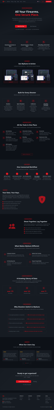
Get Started (49, 1)
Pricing (12, 1)
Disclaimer (47, 402)
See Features (33, 26)
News (18, 1)
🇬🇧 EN (38, 1)
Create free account (24, 381)
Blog (15, 1)
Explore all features (27, 154)
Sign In (43, 1)
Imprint (46, 401)
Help (21, 1)
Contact (24, 1)
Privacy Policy (47, 397)
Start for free (21, 26)
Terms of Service (48, 399)
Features (8, 1)
